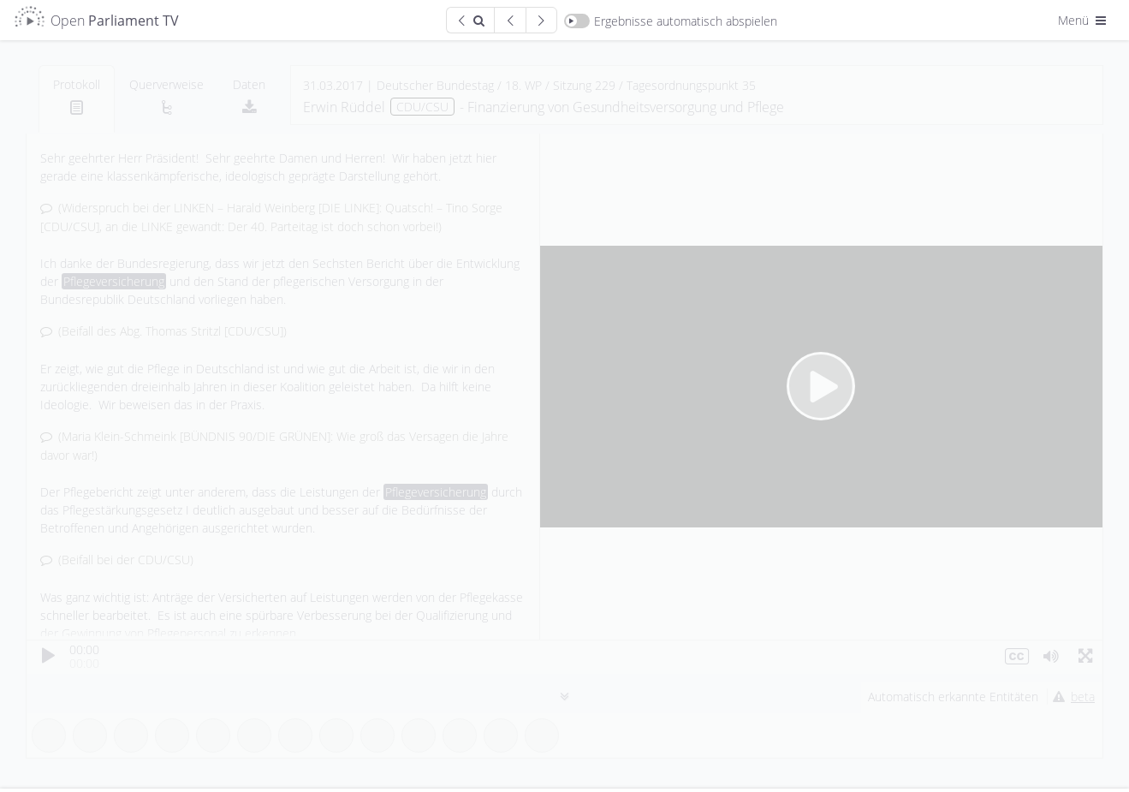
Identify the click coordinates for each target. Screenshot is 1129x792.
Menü (1083, 20)
